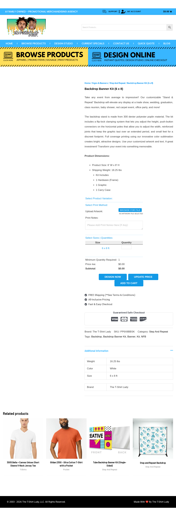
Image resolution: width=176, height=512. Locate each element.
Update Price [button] (143, 277)
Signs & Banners (100, 83)
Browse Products (34, 43)
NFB (143, 336)
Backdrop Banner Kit (114, 336)
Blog (166, 43)
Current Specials (93, 43)
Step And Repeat (117, 83)
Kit (138, 336)
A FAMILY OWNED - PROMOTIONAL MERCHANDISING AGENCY (41, 11)
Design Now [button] (113, 277)
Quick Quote (146, 43)
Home (9, 43)
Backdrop (96, 336)
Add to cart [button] (128, 283)
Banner (131, 336)
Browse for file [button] (130, 210)
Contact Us (121, 43)
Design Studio (63, 43)
